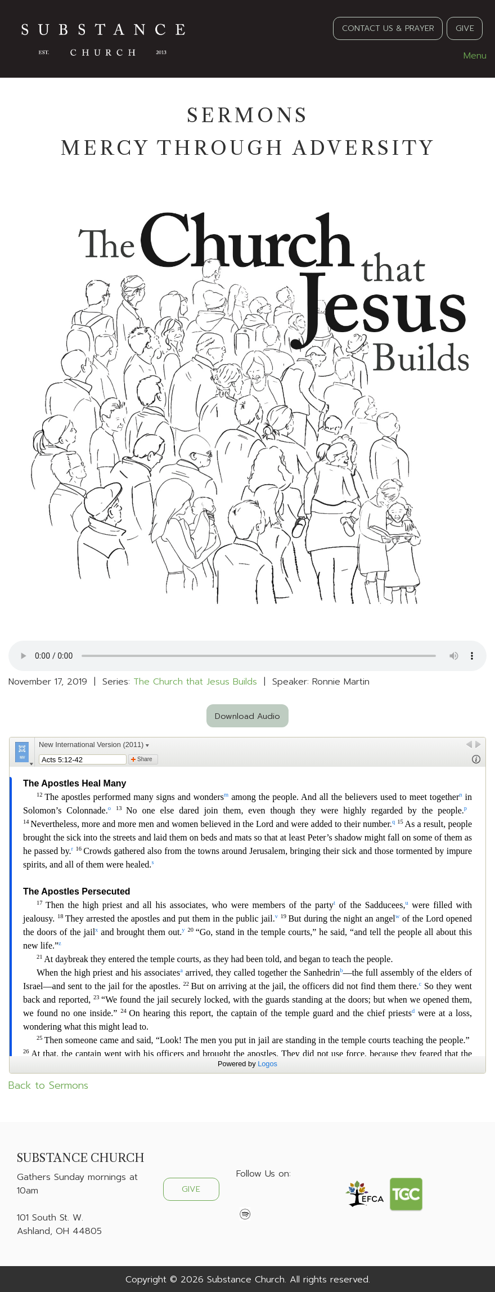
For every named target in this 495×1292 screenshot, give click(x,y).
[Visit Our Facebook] (245, 1200)
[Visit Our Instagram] (281, 1200)
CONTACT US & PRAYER (388, 28)
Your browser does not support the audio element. (247, 656)
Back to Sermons (48, 1085)
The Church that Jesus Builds (195, 682)
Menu (469, 55)
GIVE (465, 28)
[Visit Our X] (263, 1200)
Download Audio (247, 716)
